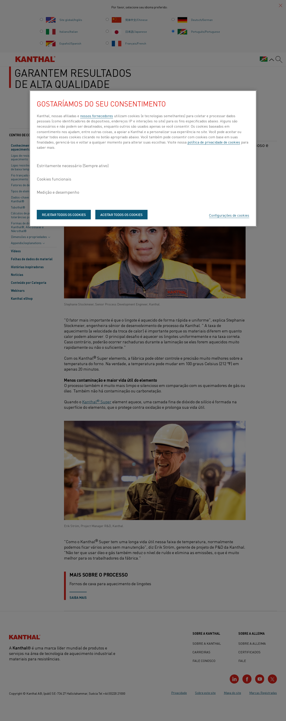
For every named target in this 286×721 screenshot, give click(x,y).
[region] (143, 158)
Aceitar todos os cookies (121, 214)
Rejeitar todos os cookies (64, 214)
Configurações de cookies (229, 215)
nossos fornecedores (96, 115)
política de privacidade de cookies (213, 141)
